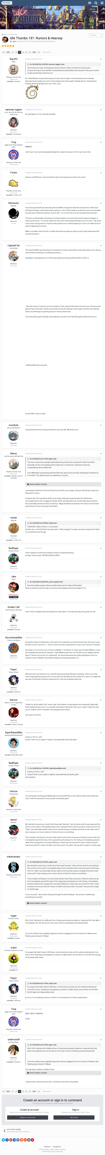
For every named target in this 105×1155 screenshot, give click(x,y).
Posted (33, 59)
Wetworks (13, 203)
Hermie (13, 791)
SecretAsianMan (13, 637)
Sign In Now (74, 1117)
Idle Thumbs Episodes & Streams (43, 41)
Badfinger (13, 548)
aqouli (13, 819)
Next (34, 52)
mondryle (13, 425)
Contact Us (57, 1147)
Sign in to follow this (10, 34)
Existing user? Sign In (77, 9)
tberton (13, 699)
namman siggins (13, 109)
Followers (93, 35)
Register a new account (27, 1117)
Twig (13, 142)
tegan (14, 915)
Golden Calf (14, 607)
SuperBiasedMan (13, 732)
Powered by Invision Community (52, 1151)
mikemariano (13, 856)
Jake (14, 41)
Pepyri (13, 669)
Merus (13, 453)
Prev (8, 52)
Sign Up (92, 9)
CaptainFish (14, 245)
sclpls (14, 947)
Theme (47, 1147)
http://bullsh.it (30, 777)
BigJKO (14, 59)
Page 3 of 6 (47, 52)
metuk (13, 517)
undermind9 (14, 1039)
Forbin (13, 172)
